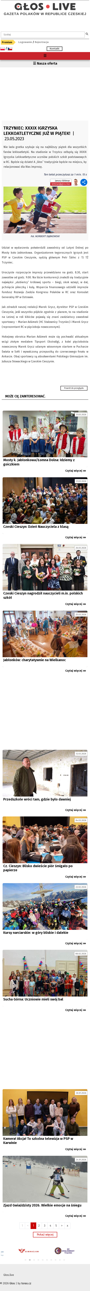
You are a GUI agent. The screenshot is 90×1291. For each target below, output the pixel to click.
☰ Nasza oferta (45, 63)
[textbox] (43, 35)
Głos (12, 1283)
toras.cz (26, 1283)
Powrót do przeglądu (74, 388)
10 (64, 1260)
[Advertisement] (45, 93)
